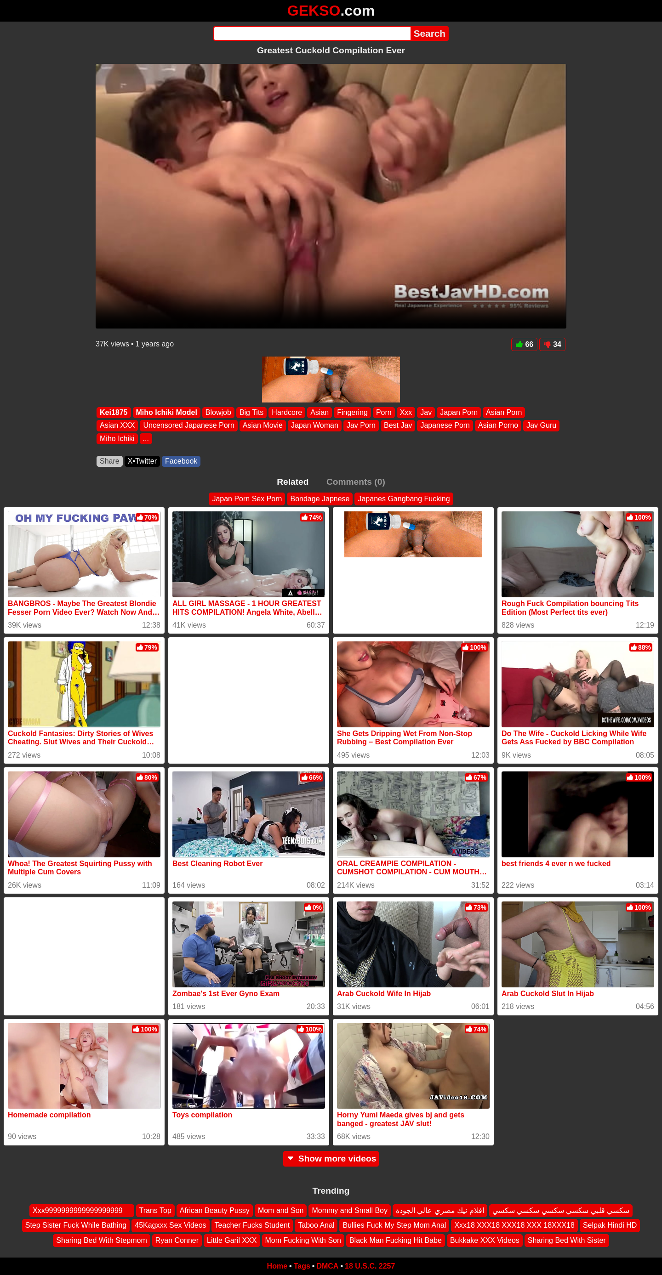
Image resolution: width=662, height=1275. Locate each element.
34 (552, 344)
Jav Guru (541, 426)
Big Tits (251, 412)
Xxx (406, 412)
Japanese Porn (445, 426)
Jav (426, 412)
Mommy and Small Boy (350, 1210)
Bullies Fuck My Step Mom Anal (394, 1225)
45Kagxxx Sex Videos (170, 1225)
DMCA (327, 1266)
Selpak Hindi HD (610, 1225)
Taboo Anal (316, 1225)
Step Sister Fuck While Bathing (76, 1225)
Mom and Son (281, 1210)
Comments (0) (355, 482)
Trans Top (155, 1210)
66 (524, 344)
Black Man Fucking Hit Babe (395, 1240)
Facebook (181, 461)
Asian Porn (504, 412)
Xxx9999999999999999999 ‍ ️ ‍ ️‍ (82, 1210)
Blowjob (218, 412)
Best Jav (398, 426)
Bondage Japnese (319, 499)
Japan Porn (459, 412)
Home (277, 1266)
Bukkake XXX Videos (484, 1240)
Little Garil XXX (232, 1240)
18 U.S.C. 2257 (370, 1266)
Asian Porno (498, 426)
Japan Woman (314, 426)
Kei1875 (114, 412)
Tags (302, 1266)
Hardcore (287, 412)
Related (292, 482)
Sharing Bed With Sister (567, 1240)
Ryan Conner (177, 1240)
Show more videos (331, 1158)
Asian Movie (263, 426)
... (146, 438)
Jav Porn (361, 426)
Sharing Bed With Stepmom (101, 1240)
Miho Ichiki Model (166, 412)
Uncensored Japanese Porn (188, 426)
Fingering (352, 412)
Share (110, 461)
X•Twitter (142, 461)
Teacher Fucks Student (252, 1225)
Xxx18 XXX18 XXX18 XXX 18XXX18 (514, 1225)
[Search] (312, 33)
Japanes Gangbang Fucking (404, 499)
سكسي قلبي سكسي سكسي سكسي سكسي (560, 1210)
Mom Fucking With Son (303, 1240)
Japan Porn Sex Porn (247, 499)
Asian (319, 412)
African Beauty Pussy (215, 1210)
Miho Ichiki (117, 438)
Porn (384, 412)
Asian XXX (117, 426)
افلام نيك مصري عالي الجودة (440, 1210)
